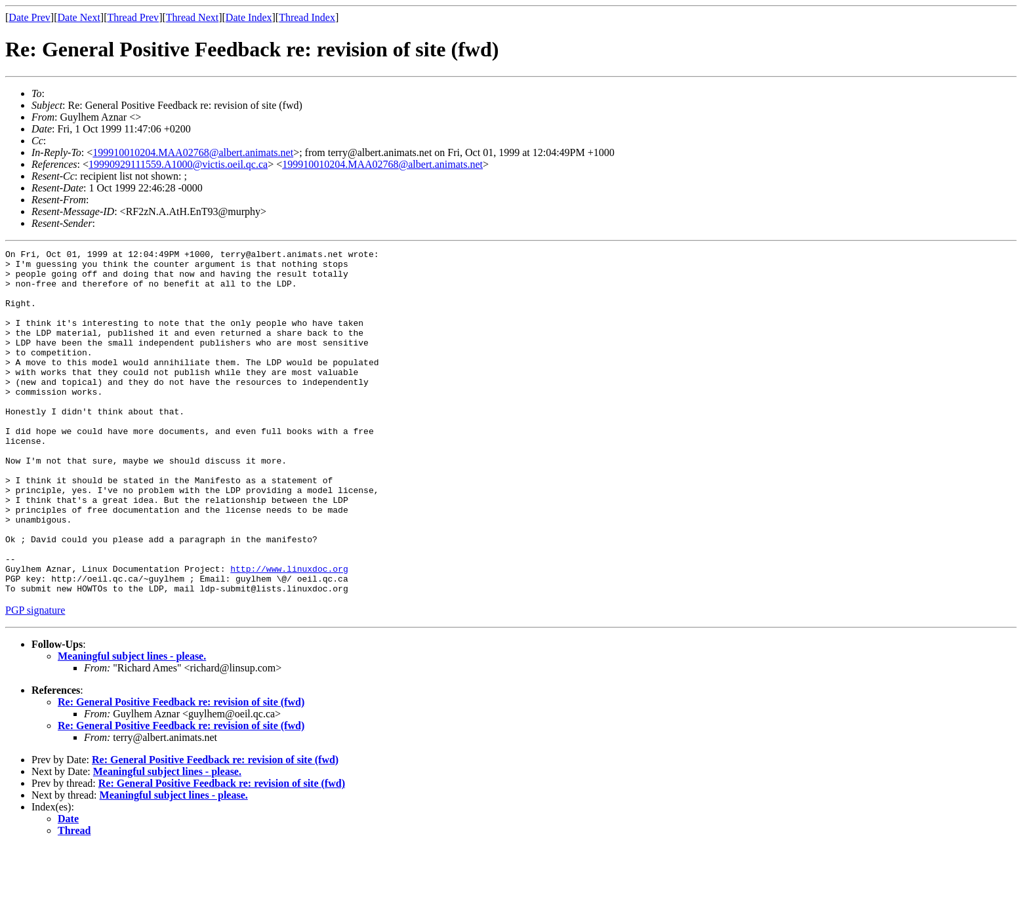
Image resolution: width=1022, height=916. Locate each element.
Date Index (249, 17)
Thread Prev (133, 17)
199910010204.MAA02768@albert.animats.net (192, 152)
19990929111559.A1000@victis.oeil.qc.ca (178, 164)
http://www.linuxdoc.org (289, 633)
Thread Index (307, 17)
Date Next (79, 17)
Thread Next (192, 17)
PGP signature (35, 679)
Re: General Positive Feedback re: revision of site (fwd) (181, 770)
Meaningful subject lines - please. (132, 724)
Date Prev (30, 17)
